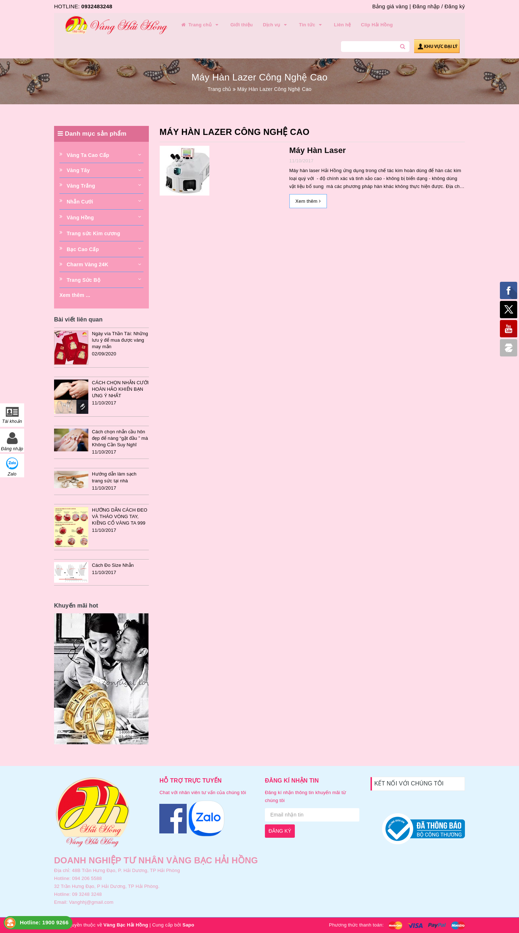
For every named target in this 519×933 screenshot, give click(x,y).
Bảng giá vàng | (391, 6)
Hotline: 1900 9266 (44, 922)
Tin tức (311, 25)
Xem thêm (308, 201)
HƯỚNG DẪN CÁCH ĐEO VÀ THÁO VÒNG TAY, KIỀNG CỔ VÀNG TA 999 (119, 516)
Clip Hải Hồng (377, 24)
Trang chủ (200, 25)
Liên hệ (342, 24)
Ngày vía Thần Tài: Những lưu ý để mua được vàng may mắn (120, 340)
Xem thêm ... (74, 295)
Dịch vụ (276, 25)
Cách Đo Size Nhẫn (113, 565)
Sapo (188, 925)
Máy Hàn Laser (317, 150)
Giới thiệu (241, 24)
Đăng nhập (426, 6)
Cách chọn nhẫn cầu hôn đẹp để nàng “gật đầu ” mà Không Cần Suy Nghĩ (120, 438)
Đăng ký (454, 6)
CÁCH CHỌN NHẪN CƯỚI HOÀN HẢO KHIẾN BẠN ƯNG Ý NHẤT (120, 389)
